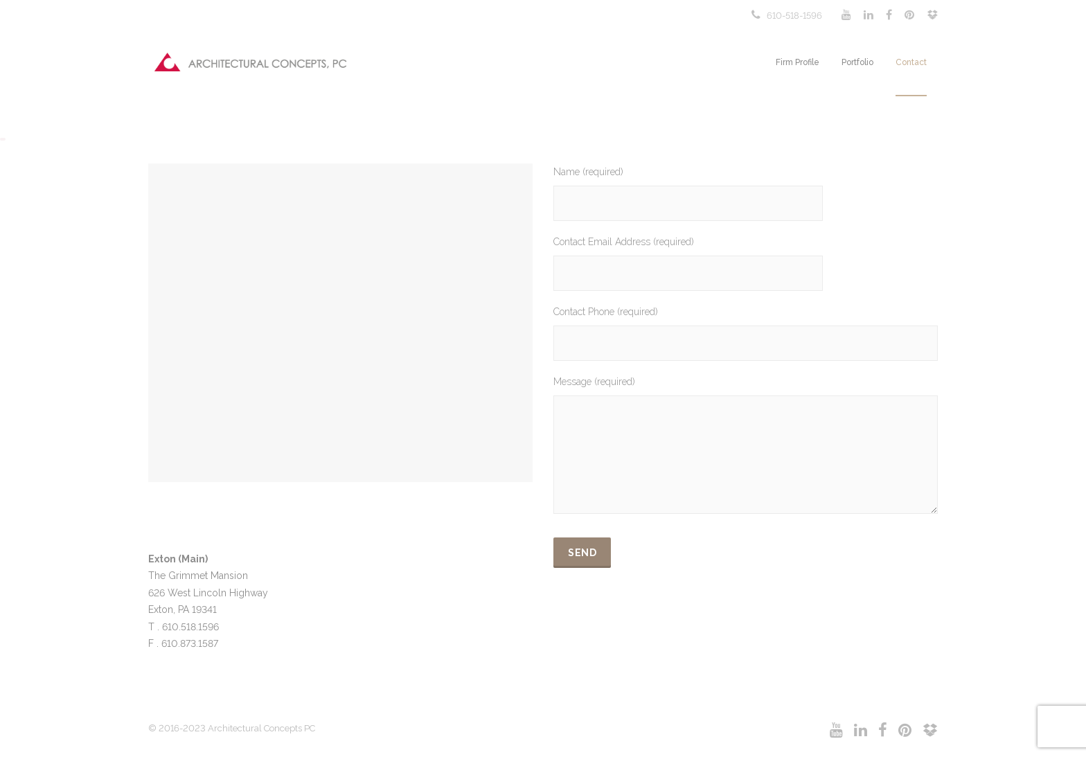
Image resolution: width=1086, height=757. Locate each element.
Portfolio (857, 62)
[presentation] (658, 607)
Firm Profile (797, 62)
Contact (911, 62)
